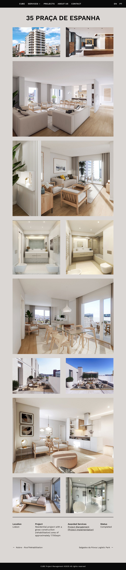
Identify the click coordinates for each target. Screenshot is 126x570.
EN (115, 4)
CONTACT (76, 4)
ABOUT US (63, 4)
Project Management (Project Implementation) (81, 528)
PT (120, 4)
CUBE (22, 4)
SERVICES (33, 4)
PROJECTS (49, 4)
